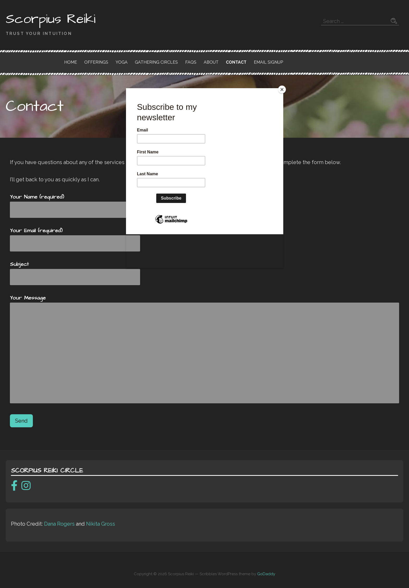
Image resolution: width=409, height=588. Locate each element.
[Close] (282, 89)
